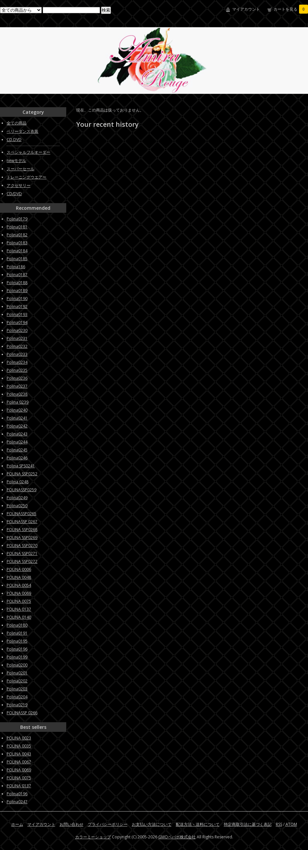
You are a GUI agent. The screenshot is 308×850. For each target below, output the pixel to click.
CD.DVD (14, 139)
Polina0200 (17, 665)
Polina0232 (17, 346)
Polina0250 (17, 505)
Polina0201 (17, 673)
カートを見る (291, 9)
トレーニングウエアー (26, 177)
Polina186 (16, 267)
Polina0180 (17, 625)
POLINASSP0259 (21, 490)
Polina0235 (17, 370)
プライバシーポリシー (108, 824)
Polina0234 (17, 362)
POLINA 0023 (19, 738)
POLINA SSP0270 (22, 545)
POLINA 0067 (19, 762)
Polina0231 (17, 338)
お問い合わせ (71, 824)
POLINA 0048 (19, 577)
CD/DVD (14, 193)
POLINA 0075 (19, 601)
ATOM (291, 824)
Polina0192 (17, 306)
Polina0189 (17, 290)
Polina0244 (17, 442)
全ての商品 (16, 123)
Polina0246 (17, 458)
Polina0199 (17, 657)
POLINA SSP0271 (22, 553)
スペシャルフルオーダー (28, 152)
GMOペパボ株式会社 (177, 837)
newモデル (16, 160)
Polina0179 (17, 219)
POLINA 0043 (19, 754)
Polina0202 (17, 681)
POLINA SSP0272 (22, 561)
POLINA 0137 (19, 609)
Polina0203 (17, 689)
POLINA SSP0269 (22, 537)
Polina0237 (17, 386)
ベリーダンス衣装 (22, 131)
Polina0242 (17, 426)
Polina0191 (17, 633)
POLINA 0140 (19, 617)
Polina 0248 (17, 482)
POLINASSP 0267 (22, 521)
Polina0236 (17, 378)
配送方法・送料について (198, 824)
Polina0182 (17, 235)
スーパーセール (20, 169)
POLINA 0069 (19, 593)
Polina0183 (17, 243)
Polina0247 (17, 802)
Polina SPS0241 (21, 466)
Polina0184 (17, 251)
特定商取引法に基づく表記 (248, 824)
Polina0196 (17, 649)
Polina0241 (17, 418)
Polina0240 (17, 410)
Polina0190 (17, 298)
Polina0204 (17, 697)
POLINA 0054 (19, 585)
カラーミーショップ (93, 837)
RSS (279, 824)
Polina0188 (17, 282)
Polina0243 (17, 434)
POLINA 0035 (19, 746)
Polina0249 (17, 498)
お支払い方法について (152, 824)
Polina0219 (17, 705)
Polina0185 (17, 259)
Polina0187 (17, 274)
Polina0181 (17, 227)
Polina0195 (17, 641)
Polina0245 (17, 450)
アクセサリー (18, 185)
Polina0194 (17, 322)
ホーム (17, 824)
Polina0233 (17, 354)
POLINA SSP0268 (22, 529)
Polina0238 (17, 394)
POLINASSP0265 (21, 513)
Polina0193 (17, 314)
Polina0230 (17, 330)
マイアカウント (246, 9)
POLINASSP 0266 (22, 713)
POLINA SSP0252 (22, 474)
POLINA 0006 (19, 569)
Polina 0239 (17, 402)
